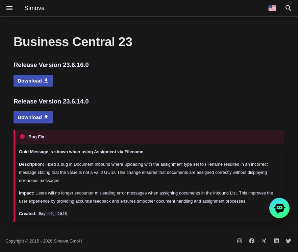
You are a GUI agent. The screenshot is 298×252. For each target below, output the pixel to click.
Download (33, 81)
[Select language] (272, 8)
